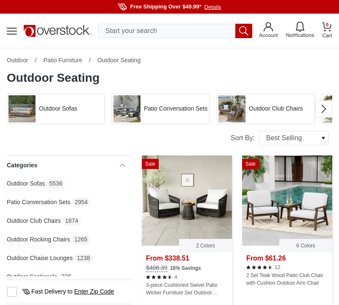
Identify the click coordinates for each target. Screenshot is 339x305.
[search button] (243, 31)
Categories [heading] (66, 165)
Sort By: (280, 138)
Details (212, 7)
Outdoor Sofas (26, 183)
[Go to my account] (268, 31)
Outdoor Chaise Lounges (40, 258)
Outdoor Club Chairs (34, 220)
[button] (56, 109)
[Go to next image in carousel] (323, 108)
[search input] (175, 31)
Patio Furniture (62, 60)
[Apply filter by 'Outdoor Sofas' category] (56, 109)
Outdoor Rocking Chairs (38, 239)
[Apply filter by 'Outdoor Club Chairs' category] (266, 109)
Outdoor (17, 60)
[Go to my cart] (327, 31)
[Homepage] (57, 31)
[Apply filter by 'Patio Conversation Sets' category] (161, 109)
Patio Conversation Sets (38, 202)
